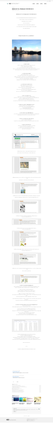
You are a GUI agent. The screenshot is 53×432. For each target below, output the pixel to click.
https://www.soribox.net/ (16, 380)
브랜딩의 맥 (13, 393)
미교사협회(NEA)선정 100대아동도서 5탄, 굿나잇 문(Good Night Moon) (18, 395)
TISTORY (26, 425)
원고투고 (41, 3)
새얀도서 (37, 3)
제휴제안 (45, 3)
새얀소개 (34, 3)
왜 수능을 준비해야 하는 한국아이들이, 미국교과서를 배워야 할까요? (17, 399)
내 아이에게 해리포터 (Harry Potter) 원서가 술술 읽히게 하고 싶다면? (18, 400)
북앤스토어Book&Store (16, 386)
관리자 (28, 425)
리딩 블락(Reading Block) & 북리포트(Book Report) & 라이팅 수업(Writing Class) (19, 396)
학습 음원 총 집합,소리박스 (16, 381)
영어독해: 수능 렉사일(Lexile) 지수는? (15, 398)
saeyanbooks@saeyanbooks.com (31, 430)
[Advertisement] (26, 374)
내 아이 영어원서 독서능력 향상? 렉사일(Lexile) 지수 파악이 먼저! (17, 401)
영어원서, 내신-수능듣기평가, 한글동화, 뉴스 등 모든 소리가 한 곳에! (20, 382)
